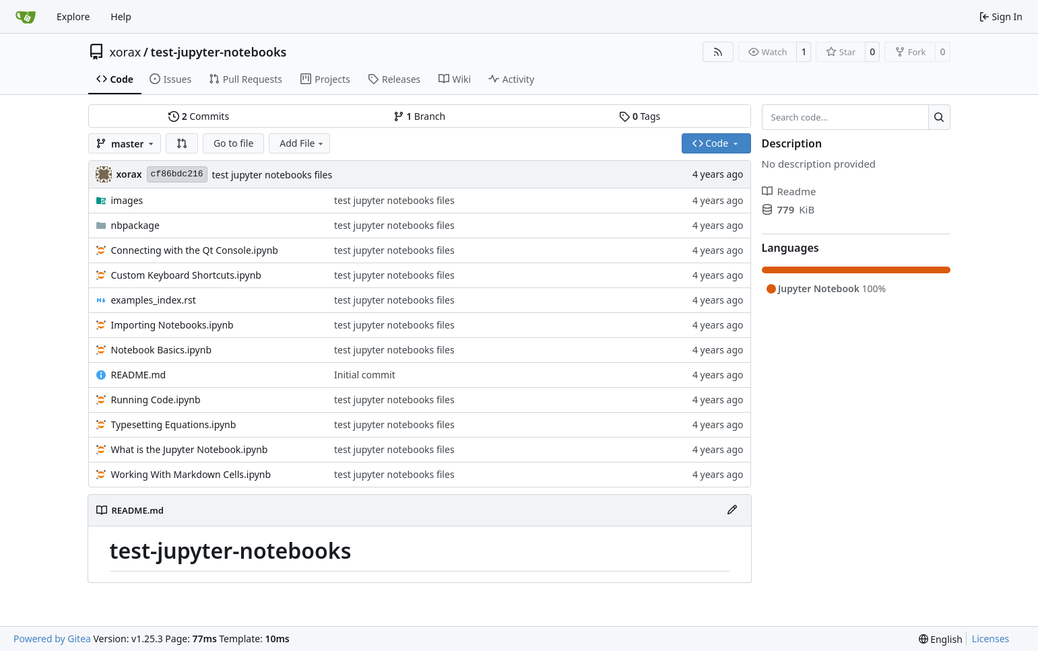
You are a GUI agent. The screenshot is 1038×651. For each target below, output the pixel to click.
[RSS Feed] (718, 52)
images (127, 200)
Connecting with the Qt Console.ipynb (194, 250)
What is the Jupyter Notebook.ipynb (189, 449)
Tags (639, 116)
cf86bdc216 (177, 174)
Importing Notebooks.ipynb (172, 324)
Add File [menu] (302, 143)
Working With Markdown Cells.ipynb (191, 474)
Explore (73, 16)
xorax (125, 52)
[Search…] (939, 117)
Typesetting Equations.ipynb (173, 424)
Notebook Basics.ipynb (161, 349)
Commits (198, 116)
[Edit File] (732, 510)
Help (120, 16)
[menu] (941, 639)
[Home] (25, 17)
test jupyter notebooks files (272, 174)
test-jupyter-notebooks (218, 52)
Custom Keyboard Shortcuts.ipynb (186, 275)
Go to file (233, 143)
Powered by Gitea (52, 638)
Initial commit (364, 374)
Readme (789, 191)
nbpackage (135, 225)
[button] (182, 143)
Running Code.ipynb (156, 399)
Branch (419, 116)
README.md (138, 374)
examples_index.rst (153, 300)
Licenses (991, 638)
